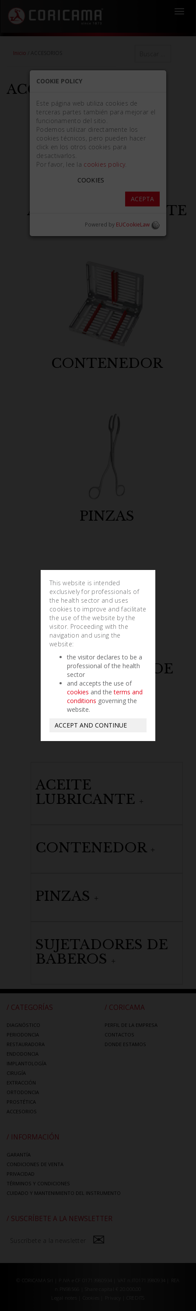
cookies (78, 692)
